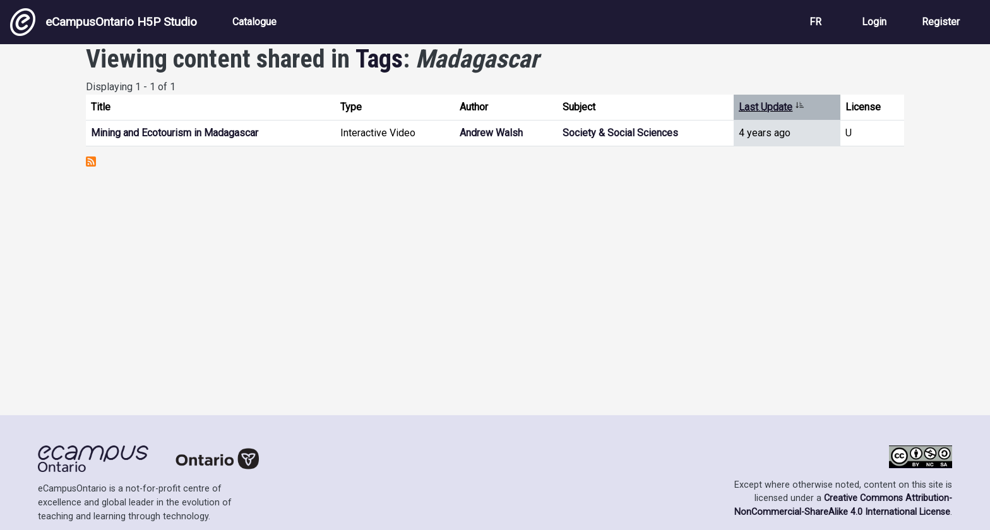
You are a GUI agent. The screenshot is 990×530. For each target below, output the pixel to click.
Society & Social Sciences (620, 133)
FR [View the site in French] (815, 22)
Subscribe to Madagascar (91, 161)
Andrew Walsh (491, 133)
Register (941, 22)
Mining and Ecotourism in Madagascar (174, 133)
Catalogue (254, 22)
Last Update (771, 107)
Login (874, 22)
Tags (379, 59)
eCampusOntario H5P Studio (103, 22)
